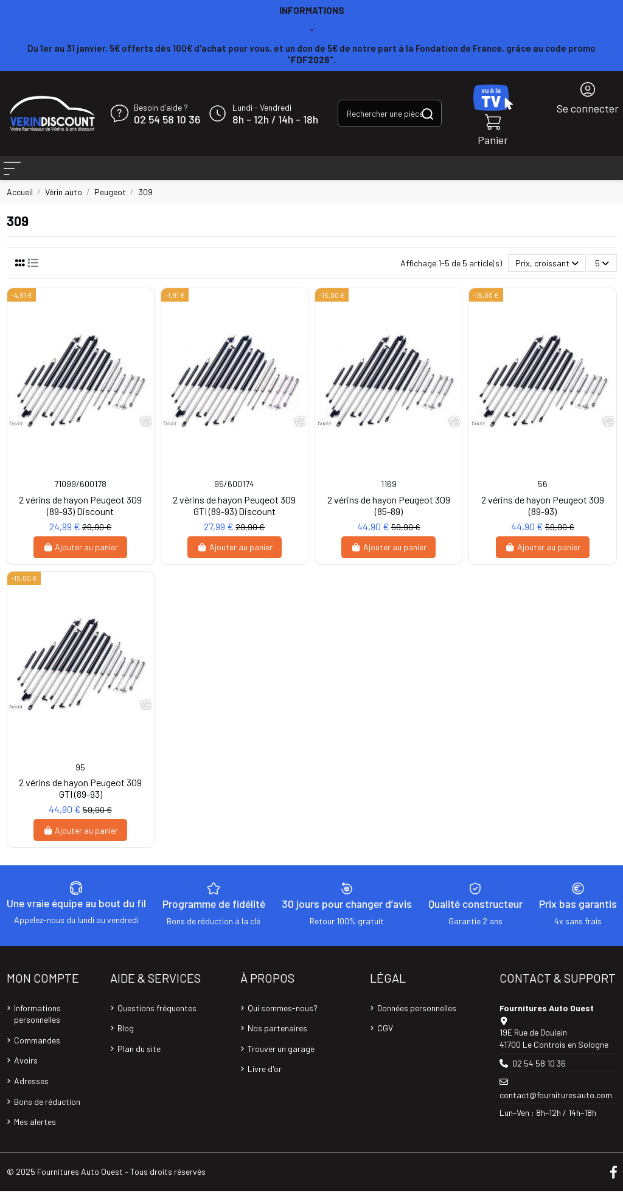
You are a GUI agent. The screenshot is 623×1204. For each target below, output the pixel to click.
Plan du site (139, 1061)
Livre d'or (265, 1081)
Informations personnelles (37, 1026)
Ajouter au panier (81, 560)
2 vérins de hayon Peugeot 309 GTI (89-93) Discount (234, 518)
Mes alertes (35, 1134)
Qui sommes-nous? (283, 1020)
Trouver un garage (281, 1061)
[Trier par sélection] (547, 276)
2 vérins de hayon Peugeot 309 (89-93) (542, 518)
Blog (125, 1041)
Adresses (31, 1093)
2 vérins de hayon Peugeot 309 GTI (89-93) (80, 800)
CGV (385, 1041)
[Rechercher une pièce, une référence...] (427, 113)
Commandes (37, 1053)
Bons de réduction (47, 1114)
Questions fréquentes (157, 1020)
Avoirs (26, 1073)
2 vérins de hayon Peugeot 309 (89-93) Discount (80, 518)
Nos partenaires (277, 1041)
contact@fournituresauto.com (555, 1107)
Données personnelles (416, 1020)
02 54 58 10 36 (167, 120)
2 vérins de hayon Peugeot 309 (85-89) (388, 518)
